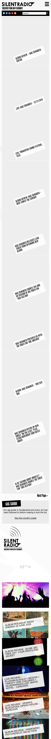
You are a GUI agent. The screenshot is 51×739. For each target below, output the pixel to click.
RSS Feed (37, 725)
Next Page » (42, 295)
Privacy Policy (25, 737)
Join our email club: (13, 729)
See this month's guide (25, 318)
